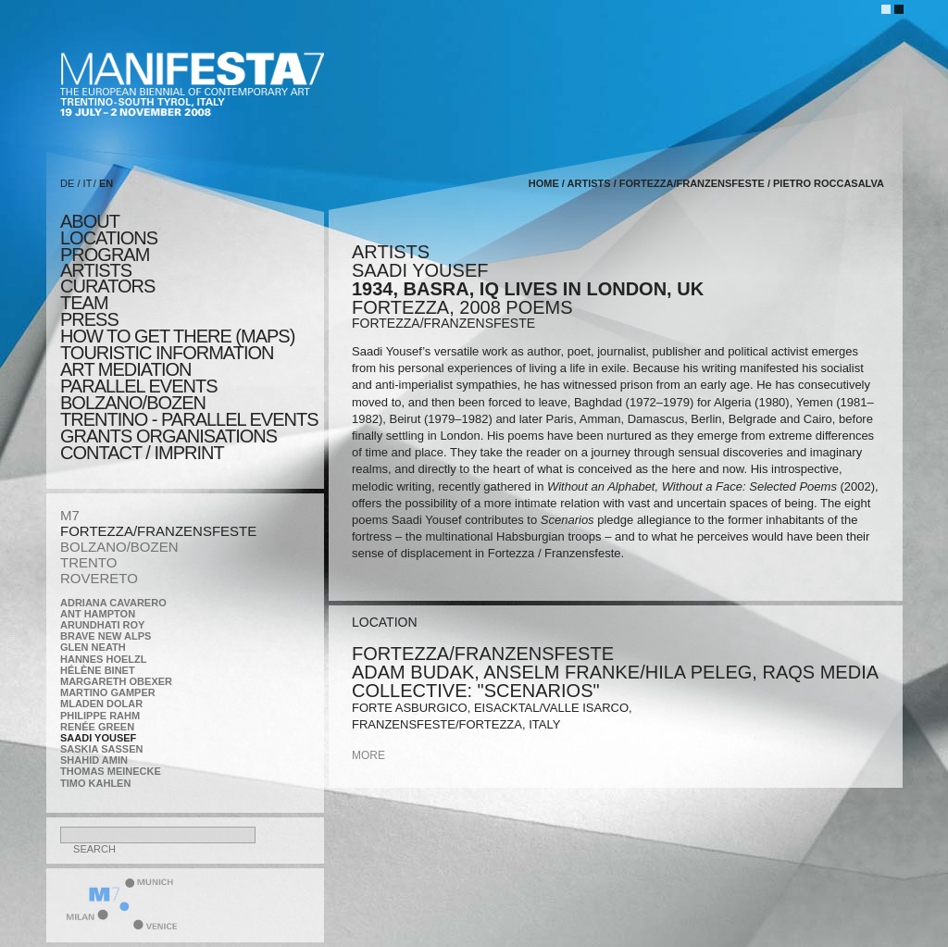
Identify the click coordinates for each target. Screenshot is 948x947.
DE (67, 183)
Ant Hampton (97, 613)
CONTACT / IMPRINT (142, 452)
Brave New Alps (105, 636)
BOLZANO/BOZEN (119, 546)
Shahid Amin (94, 760)
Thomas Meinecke (110, 771)
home (544, 183)
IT (88, 183)
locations (108, 238)
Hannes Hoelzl (103, 659)
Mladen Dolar (101, 703)
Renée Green (97, 726)
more (368, 755)
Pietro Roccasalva (828, 183)
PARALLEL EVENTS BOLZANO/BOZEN (139, 394)
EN (106, 183)
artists (95, 270)
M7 (70, 515)
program (104, 254)
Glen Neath (93, 647)
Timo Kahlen (95, 783)
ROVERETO (99, 578)
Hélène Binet (97, 670)
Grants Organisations (168, 436)
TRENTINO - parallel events (189, 419)
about (89, 221)
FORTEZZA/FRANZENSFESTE (158, 531)
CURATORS (107, 286)
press (89, 319)
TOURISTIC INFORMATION (166, 352)
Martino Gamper (108, 692)
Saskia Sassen (101, 748)
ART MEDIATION (125, 369)
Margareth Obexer (116, 681)
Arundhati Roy (102, 624)
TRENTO (88, 562)
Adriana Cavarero (113, 602)
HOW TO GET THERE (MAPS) (177, 336)
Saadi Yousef (98, 737)
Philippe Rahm (100, 715)
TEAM (84, 302)
